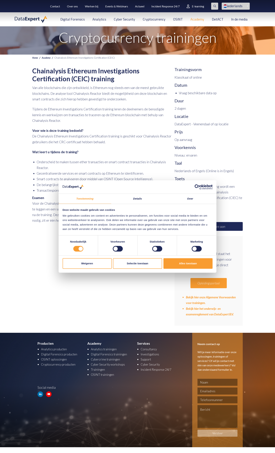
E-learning (195, 6)
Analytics (99, 19)
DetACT (217, 19)
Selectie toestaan (137, 263)
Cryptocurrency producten (60, 370)
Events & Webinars (116, 6)
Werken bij (91, 6)
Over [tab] (190, 198)
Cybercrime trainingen (107, 365)
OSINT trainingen (103, 379)
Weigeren (87, 263)
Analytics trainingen (105, 355)
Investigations (151, 360)
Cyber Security (124, 19)
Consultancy (150, 355)
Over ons (72, 6)
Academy (197, 19)
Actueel (139, 6)
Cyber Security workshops (110, 370)
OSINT (178, 19)
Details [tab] (137, 198)
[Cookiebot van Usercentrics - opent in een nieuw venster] (197, 186)
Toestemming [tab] (84, 198)
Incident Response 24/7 (165, 6)
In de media (239, 19)
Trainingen (98, 374)
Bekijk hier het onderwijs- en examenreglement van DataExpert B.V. (209, 314)
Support (146, 365)
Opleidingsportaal (208, 283)
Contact (55, 6)
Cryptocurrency (154, 19)
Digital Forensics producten (61, 360)
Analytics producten (55, 355)
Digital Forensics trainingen (110, 360)
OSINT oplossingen (55, 365)
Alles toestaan (188, 263)
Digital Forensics (72, 19)
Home (35, 57)
